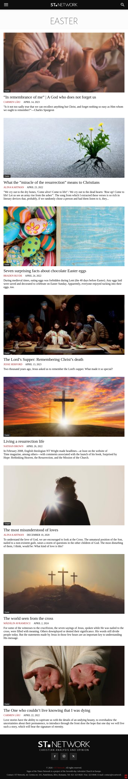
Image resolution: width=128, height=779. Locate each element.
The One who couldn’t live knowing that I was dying (47, 710)
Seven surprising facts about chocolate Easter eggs (45, 270)
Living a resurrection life (24, 441)
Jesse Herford (13, 364)
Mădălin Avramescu (17, 623)
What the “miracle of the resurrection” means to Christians (52, 182)
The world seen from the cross (28, 618)
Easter (7, 91)
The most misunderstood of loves (31, 530)
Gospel (7, 524)
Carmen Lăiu (12, 102)
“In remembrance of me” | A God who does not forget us (50, 97)
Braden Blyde (13, 275)
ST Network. (60, 767)
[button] (6, 5)
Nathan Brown (13, 446)
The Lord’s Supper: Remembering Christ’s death (43, 359)
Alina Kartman (14, 187)
